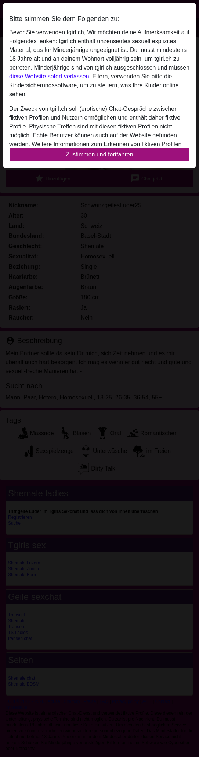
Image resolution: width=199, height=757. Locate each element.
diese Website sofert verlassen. (50, 76)
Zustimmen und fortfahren (99, 154)
